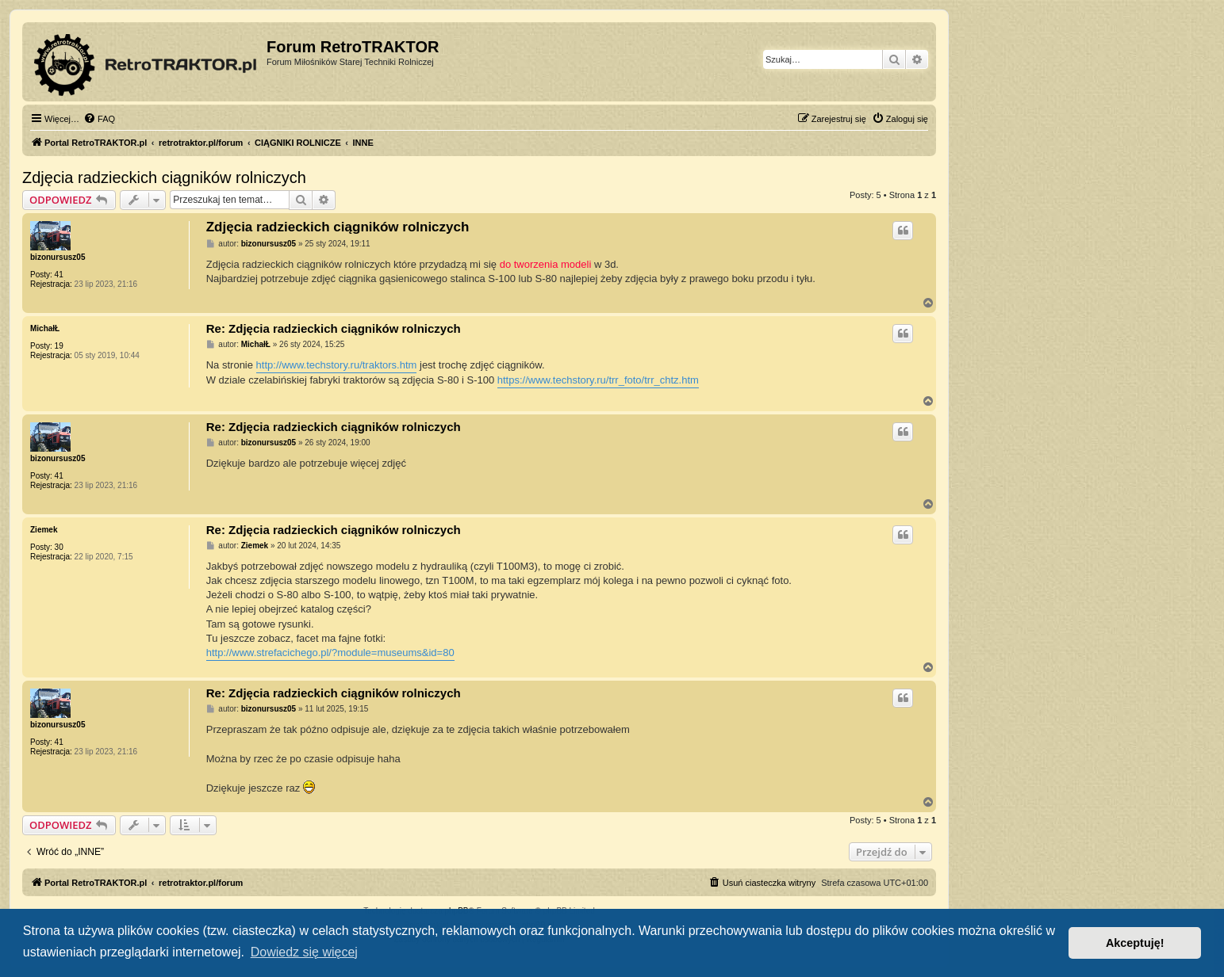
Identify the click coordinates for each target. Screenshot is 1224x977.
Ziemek (43, 529)
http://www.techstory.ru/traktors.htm (336, 365)
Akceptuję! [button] (1135, 943)
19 (59, 346)
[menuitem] (99, 118)
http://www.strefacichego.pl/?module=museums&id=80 (330, 652)
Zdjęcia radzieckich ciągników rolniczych (164, 177)
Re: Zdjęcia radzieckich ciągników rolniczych (333, 328)
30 (59, 547)
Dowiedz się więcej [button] (304, 952)
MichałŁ (44, 328)
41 (59, 274)
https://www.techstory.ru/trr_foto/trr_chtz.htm (598, 380)
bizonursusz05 (57, 257)
